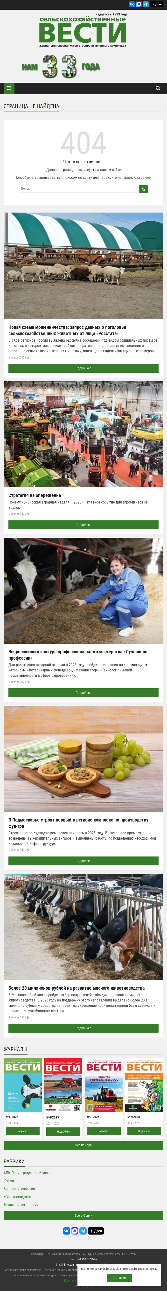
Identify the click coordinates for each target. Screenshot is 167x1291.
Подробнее (83, 368)
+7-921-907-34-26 (87, 1259)
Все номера (83, 1145)
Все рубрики (83, 1215)
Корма (9, 1181)
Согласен (119, 1278)
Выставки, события (19, 1189)
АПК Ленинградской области (27, 1173)
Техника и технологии (21, 1204)
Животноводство (17, 1196)
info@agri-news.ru (74, 1264)
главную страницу (137, 177)
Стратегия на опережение (34, 495)
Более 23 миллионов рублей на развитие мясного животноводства (76, 988)
